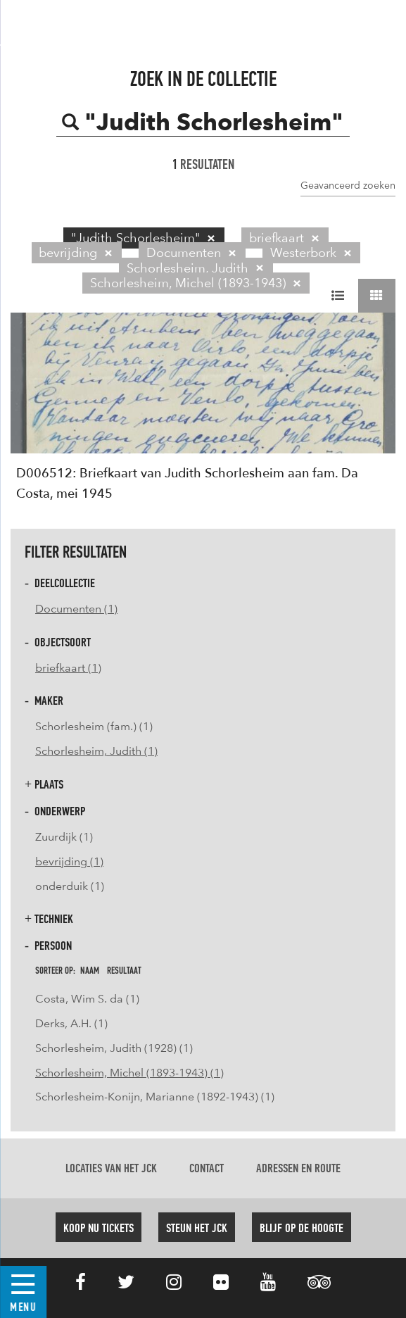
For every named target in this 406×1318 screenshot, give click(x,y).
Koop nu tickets (98, 1228)
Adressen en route (298, 1168)
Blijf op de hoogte (301, 1228)
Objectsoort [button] (58, 642)
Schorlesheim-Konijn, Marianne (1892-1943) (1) (154, 1096)
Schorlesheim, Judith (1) (96, 751)
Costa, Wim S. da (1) (87, 998)
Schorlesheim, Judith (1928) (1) (114, 1048)
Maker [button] (44, 701)
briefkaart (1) (68, 667)
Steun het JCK (196, 1228)
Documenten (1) (76, 608)
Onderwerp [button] (55, 811)
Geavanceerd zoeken (347, 185)
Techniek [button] (49, 919)
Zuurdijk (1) (64, 836)
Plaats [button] (44, 784)
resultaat (124, 971)
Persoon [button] (48, 946)
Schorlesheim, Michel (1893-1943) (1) (129, 1072)
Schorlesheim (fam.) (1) (94, 726)
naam (89, 971)
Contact (206, 1168)
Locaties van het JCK (111, 1168)
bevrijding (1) (69, 861)
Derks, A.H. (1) (71, 1023)
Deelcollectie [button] (60, 583)
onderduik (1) (69, 886)
